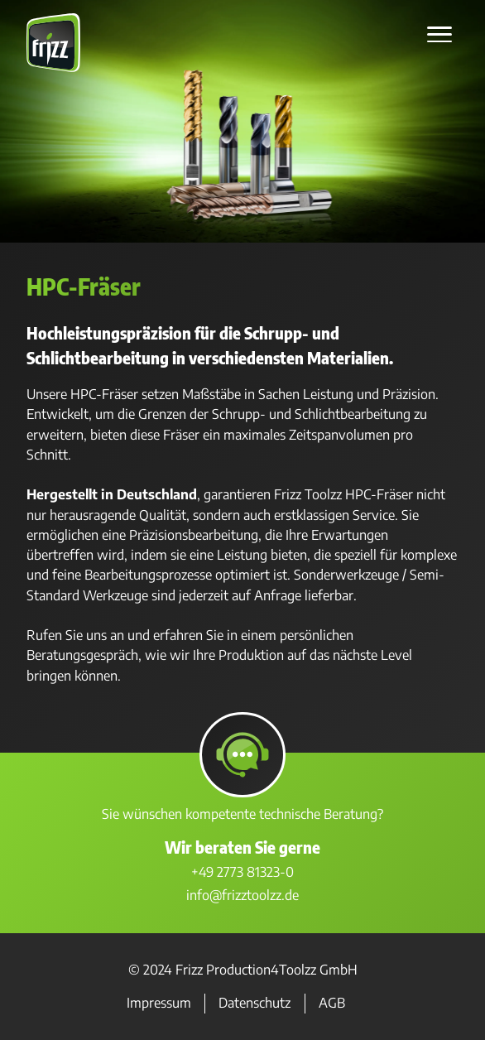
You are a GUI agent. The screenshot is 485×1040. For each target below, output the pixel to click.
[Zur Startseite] (53, 67)
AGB (332, 1003)
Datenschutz (254, 1003)
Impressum (159, 1003)
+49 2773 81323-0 (242, 871)
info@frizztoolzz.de (242, 894)
